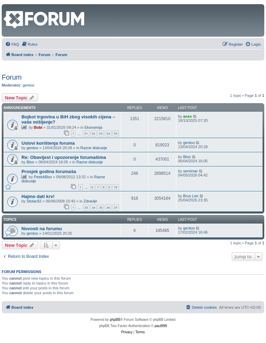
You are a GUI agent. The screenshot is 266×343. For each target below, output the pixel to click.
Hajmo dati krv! (37, 196)
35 (101, 207)
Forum (12, 77)
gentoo (29, 85)
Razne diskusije (93, 148)
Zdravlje (90, 201)
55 (115, 133)
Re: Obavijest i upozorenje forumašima (63, 157)
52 (93, 133)
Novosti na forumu (41, 228)
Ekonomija (93, 127)
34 (93, 207)
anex (187, 116)
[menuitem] (12, 44)
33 (86, 207)
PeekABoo (43, 177)
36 (108, 207)
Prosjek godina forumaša (48, 171)
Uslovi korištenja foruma (48, 143)
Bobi (38, 127)
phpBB (115, 320)
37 (115, 207)
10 (115, 187)
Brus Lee (190, 196)
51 (86, 133)
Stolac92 (34, 201)
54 (108, 133)
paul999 (161, 326)
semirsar (190, 171)
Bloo (30, 162)
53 (101, 133)
